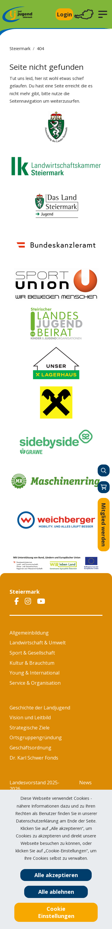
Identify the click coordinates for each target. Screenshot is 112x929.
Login (64, 14)
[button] (102, 14)
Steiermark (20, 48)
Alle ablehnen (56, 891)
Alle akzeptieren (56, 875)
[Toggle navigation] (83, 14)
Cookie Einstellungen (56, 912)
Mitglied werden (103, 525)
